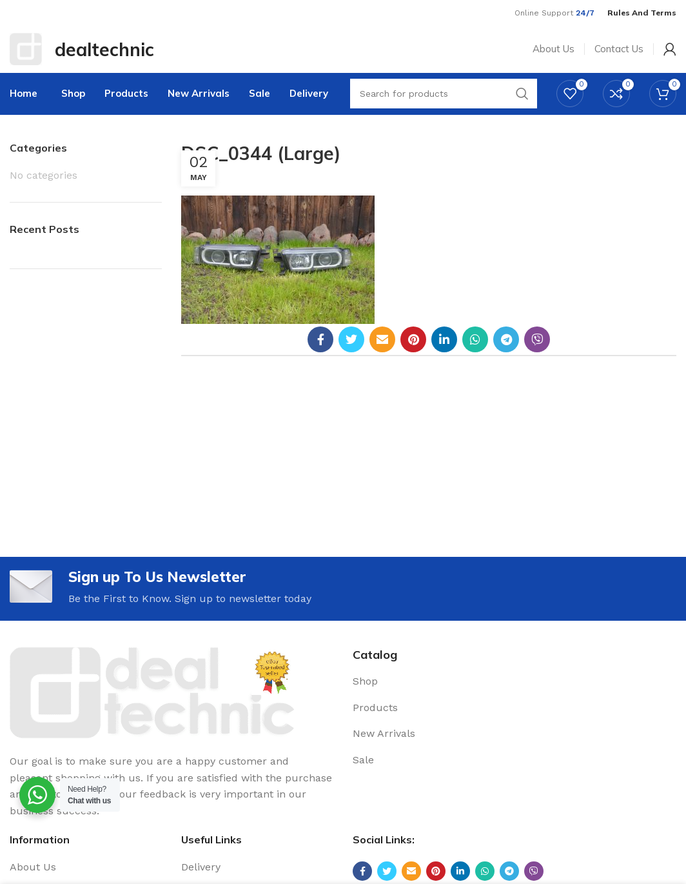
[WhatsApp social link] (475, 354)
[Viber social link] (537, 354)
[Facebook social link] (320, 354)
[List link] (514, 696)
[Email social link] (382, 354)
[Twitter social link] (351, 354)
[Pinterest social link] (413, 354)
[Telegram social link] (506, 354)
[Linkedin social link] (444, 354)
